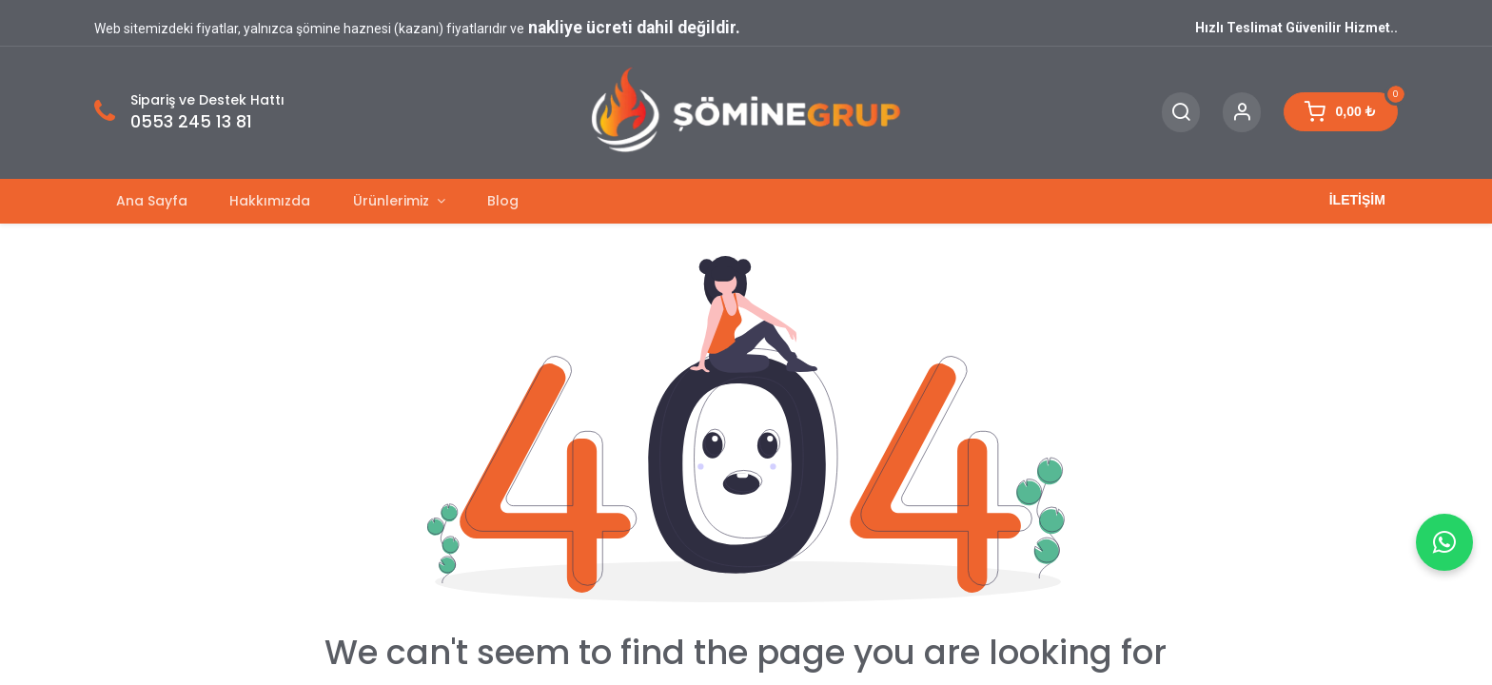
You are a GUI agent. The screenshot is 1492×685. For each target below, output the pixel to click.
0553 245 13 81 (191, 121)
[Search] (1181, 112)
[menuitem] (151, 201)
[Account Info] (1242, 112)
